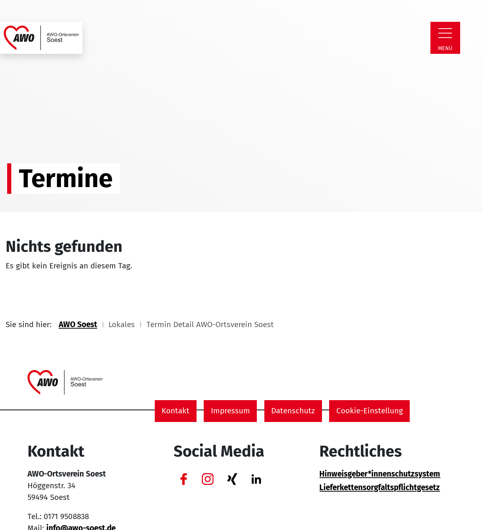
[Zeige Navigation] (445, 33)
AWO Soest (78, 324)
